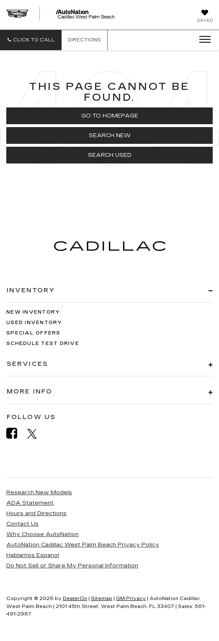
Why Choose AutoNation (42, 534)
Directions (84, 40)
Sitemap (101, 598)
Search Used (109, 155)
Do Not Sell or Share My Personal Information (72, 565)
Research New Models (39, 492)
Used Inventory (34, 322)
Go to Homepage (109, 115)
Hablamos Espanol (32, 555)
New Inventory (33, 312)
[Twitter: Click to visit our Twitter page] (36, 433)
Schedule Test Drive (42, 343)
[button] (31, 40)
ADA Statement (30, 503)
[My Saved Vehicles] (205, 16)
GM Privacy (131, 598)
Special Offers (33, 333)
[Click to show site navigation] (202, 39)
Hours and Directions (36, 513)
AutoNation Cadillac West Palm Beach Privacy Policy (82, 544)
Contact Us (22, 524)
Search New (110, 135)
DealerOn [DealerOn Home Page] (75, 598)
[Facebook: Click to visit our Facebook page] (16, 433)
